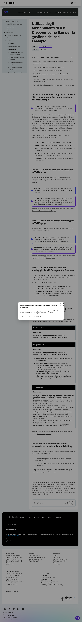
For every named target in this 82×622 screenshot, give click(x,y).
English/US (24, 316)
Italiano (36, 316)
